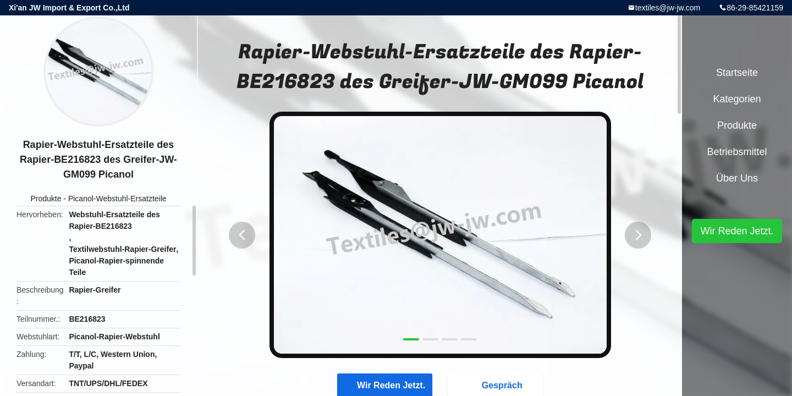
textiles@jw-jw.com (667, 7)
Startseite (737, 72)
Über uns (737, 178)
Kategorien (737, 99)
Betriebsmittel (737, 151)
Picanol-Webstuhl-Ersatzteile (117, 198)
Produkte (45, 198)
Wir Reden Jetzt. (736, 231)
